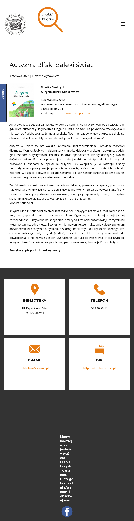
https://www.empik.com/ (74, 113)
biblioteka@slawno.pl (35, 368)
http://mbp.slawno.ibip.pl (99, 368)
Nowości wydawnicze (45, 76)
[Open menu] (123, 24)
